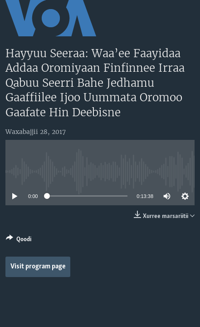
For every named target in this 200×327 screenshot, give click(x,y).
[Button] (18, 240)
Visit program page (38, 266)
